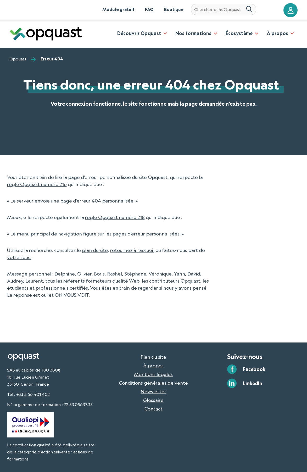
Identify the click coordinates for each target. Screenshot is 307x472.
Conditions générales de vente (153, 383)
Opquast (17, 58)
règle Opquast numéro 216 (37, 184)
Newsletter (153, 391)
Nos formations (193, 33)
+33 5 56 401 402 (33, 394)
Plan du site (153, 357)
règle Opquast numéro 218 (115, 217)
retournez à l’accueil (132, 250)
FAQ (149, 9)
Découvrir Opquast (139, 33)
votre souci (19, 257)
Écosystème (239, 33)
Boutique (173, 9)
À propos (277, 33)
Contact (153, 409)
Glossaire (153, 400)
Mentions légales (153, 374)
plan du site (95, 250)
